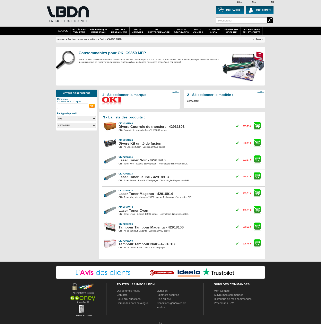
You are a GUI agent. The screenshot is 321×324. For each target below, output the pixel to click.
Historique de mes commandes (233, 298)
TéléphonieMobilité (231, 31)
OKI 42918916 (126, 157)
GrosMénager (137, 31)
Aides (239, 2)
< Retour (258, 39)
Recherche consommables (82, 39)
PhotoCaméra (198, 31)
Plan (254, 2)
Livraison (162, 290)
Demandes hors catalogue (133, 303)
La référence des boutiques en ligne (67, 16)
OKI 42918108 (126, 241)
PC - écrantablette (79, 31)
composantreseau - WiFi (119, 31)
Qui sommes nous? (128, 290)
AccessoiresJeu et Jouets (251, 31)
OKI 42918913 (126, 173)
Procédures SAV (224, 303)
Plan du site (164, 298)
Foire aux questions (128, 298)
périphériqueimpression (98, 31)
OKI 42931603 (126, 123)
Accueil (63, 30)
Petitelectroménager (158, 31)
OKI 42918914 (126, 190)
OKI (102, 39)
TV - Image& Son (213, 31)
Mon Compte (221, 290)
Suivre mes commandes (228, 294)
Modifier (175, 92)
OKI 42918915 (126, 207)
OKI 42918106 (126, 224)
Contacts (122, 294)
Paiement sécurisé (168, 294)
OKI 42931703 (126, 140)
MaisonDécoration (181, 31)
